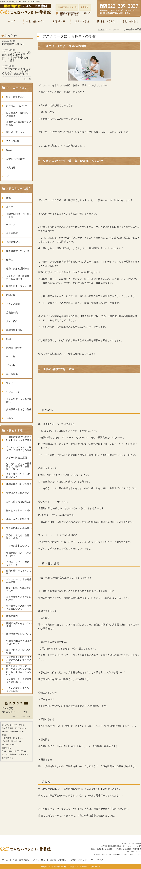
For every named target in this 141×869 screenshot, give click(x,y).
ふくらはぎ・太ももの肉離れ (19, 400)
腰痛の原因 (12, 616)
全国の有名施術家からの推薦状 (19, 123)
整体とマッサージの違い (19, 510)
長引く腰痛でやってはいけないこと (19, 475)
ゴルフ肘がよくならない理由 (19, 651)
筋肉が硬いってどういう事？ (19, 572)
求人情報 (10, 167)
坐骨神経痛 (12, 233)
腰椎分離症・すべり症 (17, 251)
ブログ (9, 176)
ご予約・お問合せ (129, 22)
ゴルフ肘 (10, 365)
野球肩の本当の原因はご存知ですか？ (19, 642)
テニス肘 (10, 356)
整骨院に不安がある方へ (19, 528)
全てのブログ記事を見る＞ (21, 716)
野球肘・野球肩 (14, 348)
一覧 (28, 79)
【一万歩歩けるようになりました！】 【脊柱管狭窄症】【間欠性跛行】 (16, 71)
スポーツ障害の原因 (16, 457)
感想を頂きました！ (11, 712)
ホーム (12, 22)
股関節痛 (10, 295)
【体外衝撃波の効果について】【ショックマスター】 (19, 440)
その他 (9, 418)
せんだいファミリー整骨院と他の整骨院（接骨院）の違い (19, 466)
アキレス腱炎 (13, 304)
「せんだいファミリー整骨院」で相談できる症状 (19, 448)
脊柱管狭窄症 (13, 242)
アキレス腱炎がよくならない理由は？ (19, 689)
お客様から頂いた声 (58, 22)
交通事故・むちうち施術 (19, 409)
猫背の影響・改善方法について (19, 589)
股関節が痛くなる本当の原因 (19, 625)
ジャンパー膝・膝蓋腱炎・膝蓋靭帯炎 (17, 277)
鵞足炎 (9, 383)
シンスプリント (14, 392)
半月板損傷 (12, 374)
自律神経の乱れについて (19, 633)
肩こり (9, 207)
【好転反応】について (17, 545)
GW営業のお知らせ (13, 44)
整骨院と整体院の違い (17, 493)
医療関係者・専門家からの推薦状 (19, 114)
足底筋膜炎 (12, 312)
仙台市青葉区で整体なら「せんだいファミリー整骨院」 (70, 867)
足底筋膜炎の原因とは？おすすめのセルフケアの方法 (19, 660)
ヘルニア (10, 224)
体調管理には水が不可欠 (19, 484)
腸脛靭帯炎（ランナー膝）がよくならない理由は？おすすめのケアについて (19, 670)
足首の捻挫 (12, 321)
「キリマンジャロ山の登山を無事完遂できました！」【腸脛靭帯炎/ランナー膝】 (16, 56)
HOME (101, 29)
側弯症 (9, 259)
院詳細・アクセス (105, 22)
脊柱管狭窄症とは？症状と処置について (19, 607)
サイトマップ (97, 860)
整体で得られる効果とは (19, 501)
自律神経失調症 (14, 330)
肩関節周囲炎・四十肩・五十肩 (19, 215)
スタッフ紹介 (82, 22)
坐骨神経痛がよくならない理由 (19, 598)
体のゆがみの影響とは (17, 519)
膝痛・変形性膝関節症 (17, 268)
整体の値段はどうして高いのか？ (19, 554)
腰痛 (8, 198)
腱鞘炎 (9, 339)
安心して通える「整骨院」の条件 (17, 536)
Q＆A (9, 150)
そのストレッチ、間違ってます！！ (19, 563)
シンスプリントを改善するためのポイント (19, 680)
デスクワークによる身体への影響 (19, 581)
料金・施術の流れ (35, 22)
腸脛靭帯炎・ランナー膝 (19, 286)
